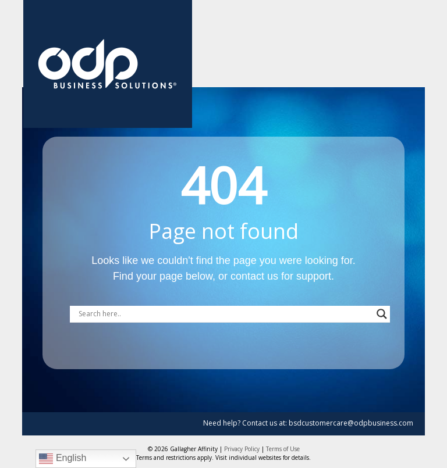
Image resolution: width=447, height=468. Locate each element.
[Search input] (225, 314)
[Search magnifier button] (382, 314)
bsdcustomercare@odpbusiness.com (351, 423)
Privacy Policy (242, 449)
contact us (254, 276)
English (62, 459)
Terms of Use (283, 449)
